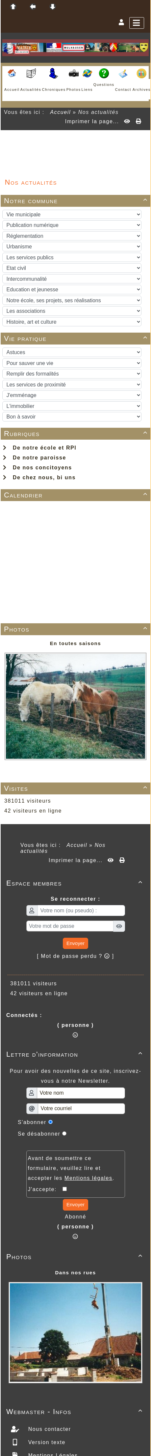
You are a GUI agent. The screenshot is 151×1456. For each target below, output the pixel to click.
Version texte (45, 1442)
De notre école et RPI (39, 448)
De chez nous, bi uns (39, 477)
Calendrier (77, 495)
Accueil (60, 112)
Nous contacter (48, 1429)
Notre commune (77, 201)
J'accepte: (45, 1189)
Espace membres (75, 883)
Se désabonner (39, 1134)
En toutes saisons (75, 643)
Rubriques (77, 433)
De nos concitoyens (37, 467)
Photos (77, 629)
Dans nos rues (75, 1272)
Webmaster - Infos (75, 1411)
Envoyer (75, 943)
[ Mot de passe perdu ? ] (75, 956)
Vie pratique (77, 338)
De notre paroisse (34, 457)
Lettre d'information (75, 1054)
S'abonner (32, 1122)
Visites (77, 788)
